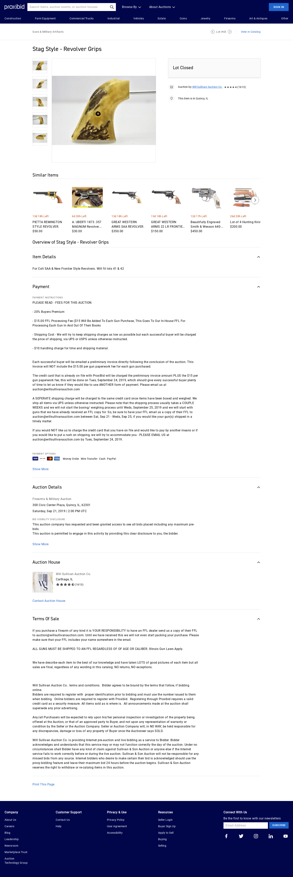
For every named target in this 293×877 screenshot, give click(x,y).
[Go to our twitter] (241, 836)
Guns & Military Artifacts (48, 31)
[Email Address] (245, 825)
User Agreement (117, 826)
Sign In (278, 7)
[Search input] (67, 7)
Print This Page (43, 784)
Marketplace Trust (16, 852)
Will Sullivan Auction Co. (207, 86)
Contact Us (63, 819)
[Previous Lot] (213, 32)
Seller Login (165, 819)
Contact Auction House (48, 601)
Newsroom (11, 845)
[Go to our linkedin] (271, 836)
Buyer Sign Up (167, 826)
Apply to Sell (166, 832)
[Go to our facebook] (226, 836)
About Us (10, 819)
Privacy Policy (116, 819)
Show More (40, 469)
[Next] (255, 200)
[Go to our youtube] (285, 836)
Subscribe (279, 825)
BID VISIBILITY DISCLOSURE (48, 519)
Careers (9, 826)
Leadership (12, 839)
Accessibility (115, 832)
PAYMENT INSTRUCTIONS (47, 297)
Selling (162, 845)
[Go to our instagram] (256, 836)
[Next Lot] (230, 32)
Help (58, 826)
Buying (162, 839)
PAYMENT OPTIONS (44, 453)
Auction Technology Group (16, 860)
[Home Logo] (14, 7)
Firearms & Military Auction (51, 499)
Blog (7, 832)
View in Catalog (251, 31)
